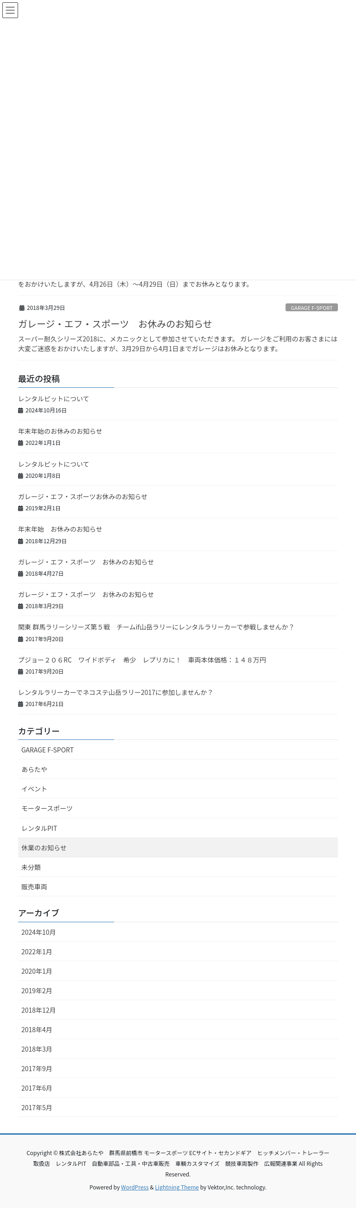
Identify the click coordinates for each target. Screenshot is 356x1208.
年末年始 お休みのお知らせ (60, 528)
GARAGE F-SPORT (311, 307)
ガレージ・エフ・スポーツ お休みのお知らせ (115, 323)
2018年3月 (36, 1049)
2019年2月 (36, 990)
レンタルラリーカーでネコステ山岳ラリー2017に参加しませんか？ (116, 692)
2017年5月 (36, 1107)
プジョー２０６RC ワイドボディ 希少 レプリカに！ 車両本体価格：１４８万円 (142, 659)
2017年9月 (36, 1068)
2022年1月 (36, 951)
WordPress (135, 1187)
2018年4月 (36, 1029)
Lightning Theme (177, 1187)
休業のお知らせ (44, 847)
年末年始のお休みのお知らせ (60, 431)
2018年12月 (38, 1010)
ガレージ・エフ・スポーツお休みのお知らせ (82, 496)
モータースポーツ (47, 808)
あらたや (34, 769)
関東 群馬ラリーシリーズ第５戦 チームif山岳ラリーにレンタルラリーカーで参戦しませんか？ (156, 626)
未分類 (31, 867)
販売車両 (34, 886)
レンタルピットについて (53, 398)
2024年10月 (38, 932)
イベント (34, 788)
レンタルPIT (39, 828)
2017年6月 (36, 1087)
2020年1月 (36, 971)
